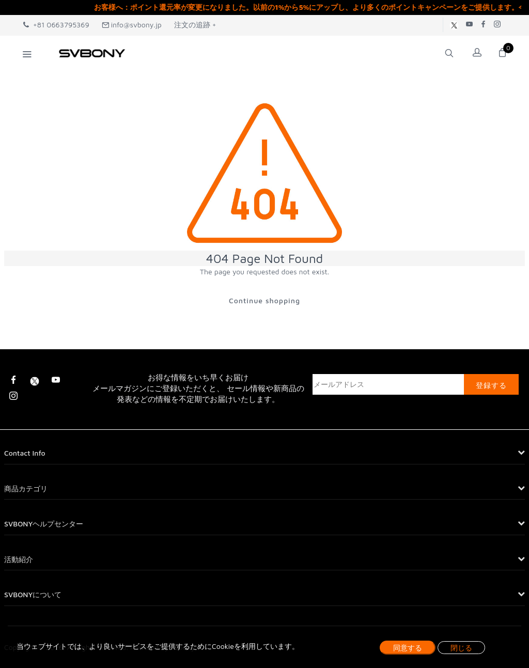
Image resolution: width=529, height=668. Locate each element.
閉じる (461, 647)
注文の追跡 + (195, 24)
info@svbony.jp (132, 24)
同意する (407, 647)
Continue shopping (264, 300)
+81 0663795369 (56, 24)
